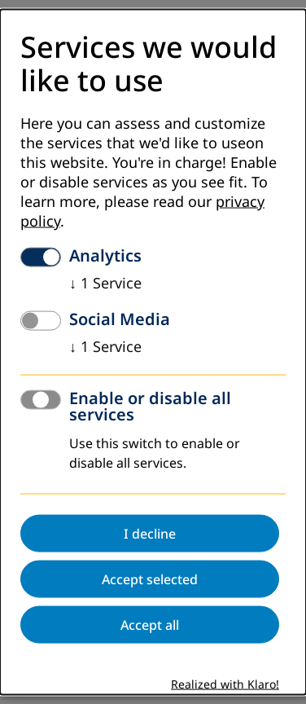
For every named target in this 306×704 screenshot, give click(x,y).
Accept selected (150, 578)
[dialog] (153, 352)
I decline (150, 533)
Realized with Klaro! (225, 684)
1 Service (105, 282)
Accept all (149, 624)
